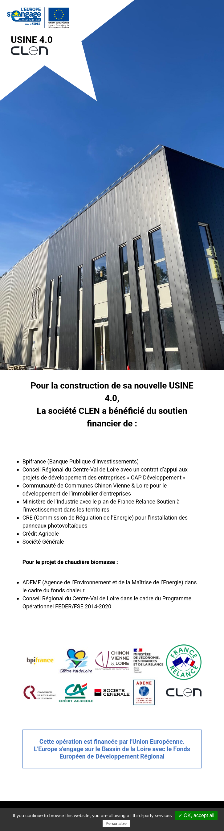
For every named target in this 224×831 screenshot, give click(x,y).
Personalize (116, 823)
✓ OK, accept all (196, 815)
